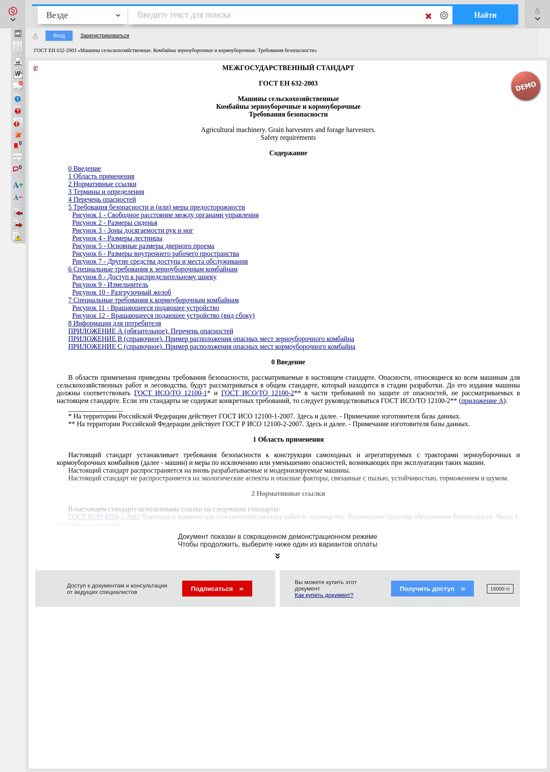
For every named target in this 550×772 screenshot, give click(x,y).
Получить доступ (432, 588)
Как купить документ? (324, 595)
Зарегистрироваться (104, 36)
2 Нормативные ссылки (102, 184)
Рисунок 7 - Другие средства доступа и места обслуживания (160, 261)
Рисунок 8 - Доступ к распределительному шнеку (144, 276)
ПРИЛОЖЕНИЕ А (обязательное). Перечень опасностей (150, 331)
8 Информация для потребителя (114, 323)
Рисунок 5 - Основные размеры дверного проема (143, 245)
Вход (59, 36)
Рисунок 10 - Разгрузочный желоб (121, 292)
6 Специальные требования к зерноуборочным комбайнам (153, 269)
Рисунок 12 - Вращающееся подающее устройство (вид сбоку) (163, 315)
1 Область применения (101, 176)
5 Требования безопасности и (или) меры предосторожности (156, 207)
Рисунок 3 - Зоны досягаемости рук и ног (132, 230)
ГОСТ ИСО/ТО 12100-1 (170, 393)
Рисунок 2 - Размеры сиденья (114, 222)
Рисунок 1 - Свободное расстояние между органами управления (165, 214)
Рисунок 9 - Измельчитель (110, 284)
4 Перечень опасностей (102, 199)
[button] (12, 14)
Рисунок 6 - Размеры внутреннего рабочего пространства (155, 253)
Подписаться (217, 588)
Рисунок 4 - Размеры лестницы (117, 238)
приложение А (482, 400)
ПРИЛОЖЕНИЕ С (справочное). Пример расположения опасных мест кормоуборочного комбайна (212, 346)
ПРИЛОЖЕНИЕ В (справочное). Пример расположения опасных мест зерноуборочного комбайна (211, 338)
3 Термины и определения (106, 191)
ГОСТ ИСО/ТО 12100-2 (257, 393)
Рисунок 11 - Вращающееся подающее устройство (145, 307)
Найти (485, 15)
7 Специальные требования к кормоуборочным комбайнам (153, 300)
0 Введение (84, 168)
